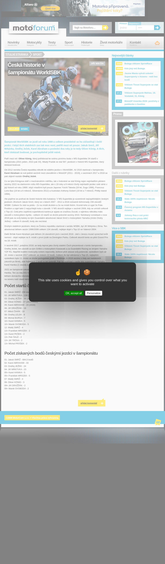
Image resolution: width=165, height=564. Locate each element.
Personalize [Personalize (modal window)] (94, 293)
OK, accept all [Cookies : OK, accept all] (74, 293)
